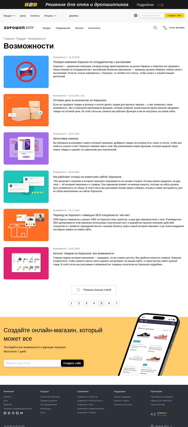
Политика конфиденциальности (18, 408)
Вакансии (8, 404)
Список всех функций (50, 397)
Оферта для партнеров (161, 401)
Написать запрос (121, 401)
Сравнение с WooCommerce (90, 401)
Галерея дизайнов (48, 401)
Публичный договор (123, 404)
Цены (23, 15)
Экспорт (79, 28)
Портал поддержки (122, 397)
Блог (6, 401)
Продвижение (63, 28)
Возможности (37, 38)
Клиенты (35, 15)
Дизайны (73, 15)
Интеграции (45, 408)
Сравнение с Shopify (86, 412)
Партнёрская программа (162, 397)
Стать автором (173, 27)
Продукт (9, 15)
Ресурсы (50, 15)
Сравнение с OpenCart (87, 397)
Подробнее (150, 5)
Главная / (10, 38)
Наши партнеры (158, 404)
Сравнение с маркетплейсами (91, 408)
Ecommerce (94, 28)
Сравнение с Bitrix (85, 404)
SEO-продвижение (48, 404)
